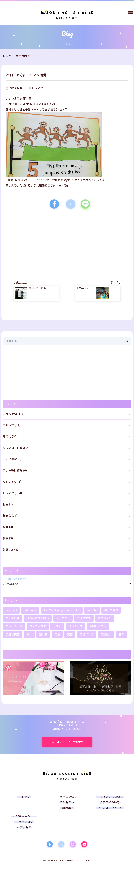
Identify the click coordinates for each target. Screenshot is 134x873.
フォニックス (37, 626)
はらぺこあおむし (38, 618)
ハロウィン (105, 618)
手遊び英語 (13, 634)
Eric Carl (11, 610)
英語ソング (87, 634)
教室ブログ (23, 56)
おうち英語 (111, 610)
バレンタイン (14, 626)
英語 (70, 634)
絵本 (29, 634)
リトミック (75, 626)
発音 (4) (8, 527)
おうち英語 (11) (13, 414)
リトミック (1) (12, 482)
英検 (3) (8, 538)
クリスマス (84, 618)
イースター (63, 618)
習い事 (43, 634)
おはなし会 (13, 618)
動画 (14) (9, 504)
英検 (57, 634)
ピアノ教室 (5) (12, 459)
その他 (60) (10, 436)
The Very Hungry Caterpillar (62, 610)
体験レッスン (97, 626)
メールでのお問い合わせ (71, 742)
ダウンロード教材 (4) (16, 448)
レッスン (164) (12, 493)
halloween (30, 610)
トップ (7, 56)
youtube (92, 610)
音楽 (121, 634)
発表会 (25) (10, 516)
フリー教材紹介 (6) (15, 470)
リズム (57, 626)
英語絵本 (106, 634)
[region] (36, 241)
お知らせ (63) (11, 425)
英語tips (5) (10, 550)
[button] (130, 12)
